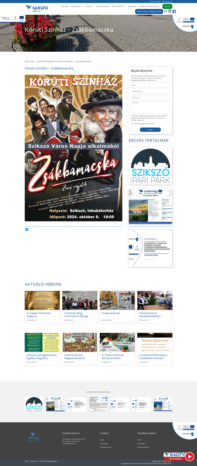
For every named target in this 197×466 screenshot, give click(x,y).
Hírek (102, 440)
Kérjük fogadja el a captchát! (142, 124)
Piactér (167, 6)
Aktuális (65, 6)
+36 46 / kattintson (72, 441)
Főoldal (29, 61)
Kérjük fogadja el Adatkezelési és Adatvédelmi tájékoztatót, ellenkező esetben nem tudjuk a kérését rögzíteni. (149, 118)
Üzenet (134, 102)
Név (132, 84)
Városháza (76, 6)
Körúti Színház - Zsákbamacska (74, 61)
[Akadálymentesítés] (170, 11)
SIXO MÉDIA (119, 6)
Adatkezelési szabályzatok (161, 461)
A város (89, 6)
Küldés (150, 130)
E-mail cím (135, 96)
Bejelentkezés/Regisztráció (149, 11)
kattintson (72, 443)
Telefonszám (135, 90)
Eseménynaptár (103, 6)
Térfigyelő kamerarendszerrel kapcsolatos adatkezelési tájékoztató (146, 463)
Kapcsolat (132, 6)
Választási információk (150, 6)
